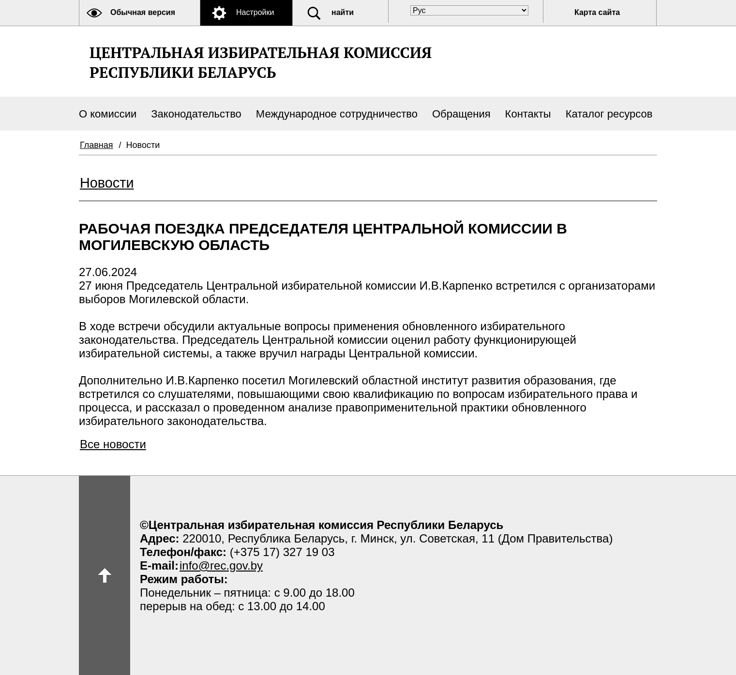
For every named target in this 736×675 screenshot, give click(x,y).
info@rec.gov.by (221, 565)
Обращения (461, 114)
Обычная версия (142, 12)
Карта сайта (597, 12)
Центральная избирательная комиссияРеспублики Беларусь (261, 62)
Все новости (113, 444)
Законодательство (196, 114)
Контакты (528, 114)
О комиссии (107, 114)
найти (342, 12)
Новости (107, 183)
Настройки (255, 12)
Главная (96, 145)
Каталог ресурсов (609, 114)
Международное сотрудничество (337, 114)
